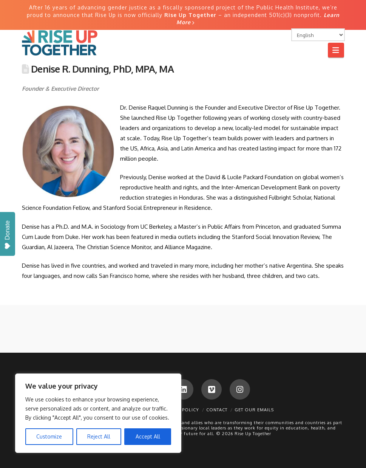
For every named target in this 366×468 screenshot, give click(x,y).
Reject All (98, 436)
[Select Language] (318, 34)
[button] (336, 50)
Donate (7, 234)
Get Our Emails (254, 409)
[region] (98, 413)
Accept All (148, 436)
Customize (49, 436)
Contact (216, 409)
